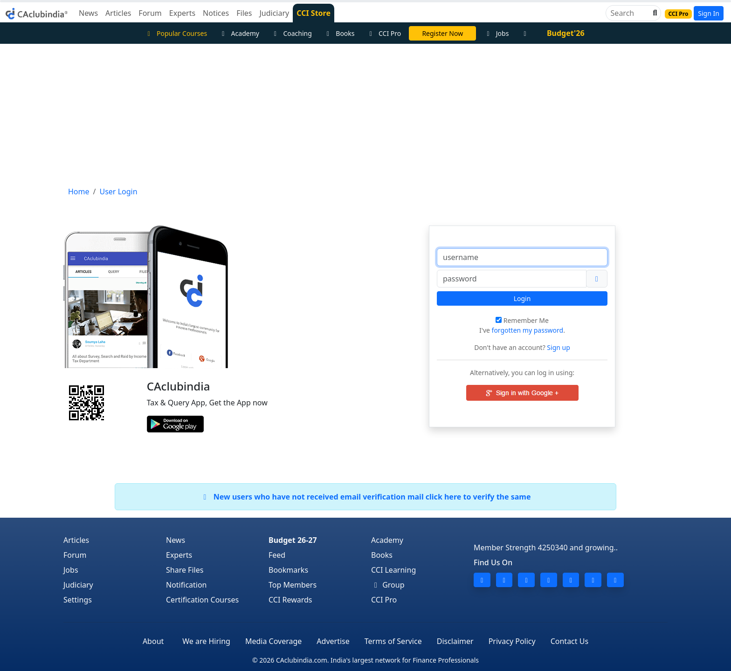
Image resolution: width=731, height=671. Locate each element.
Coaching (291, 33)
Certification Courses (202, 600)
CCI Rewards (290, 600)
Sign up (557, 347)
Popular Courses (176, 33)
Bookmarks (288, 570)
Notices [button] (216, 13)
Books (339, 33)
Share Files (184, 570)
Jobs (496, 33)
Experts (179, 555)
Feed (277, 555)
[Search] (629, 13)
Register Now (442, 33)
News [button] (88, 13)
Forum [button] (149, 13)
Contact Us (569, 641)
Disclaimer (455, 641)
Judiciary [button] (274, 13)
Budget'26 (566, 33)
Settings (77, 600)
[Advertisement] (365, 113)
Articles (76, 540)
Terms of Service (393, 641)
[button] (654, 13)
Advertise (333, 641)
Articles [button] (118, 13)
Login (522, 298)
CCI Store (314, 13)
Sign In (708, 13)
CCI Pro (384, 33)
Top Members (293, 585)
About (153, 641)
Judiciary (78, 585)
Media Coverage (273, 641)
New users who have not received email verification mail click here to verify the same (365, 497)
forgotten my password (528, 330)
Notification (186, 585)
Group (388, 585)
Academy (239, 33)
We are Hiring (206, 641)
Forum (74, 555)
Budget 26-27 (293, 540)
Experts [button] (182, 13)
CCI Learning (393, 570)
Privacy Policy (512, 641)
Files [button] (244, 13)
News (175, 540)
